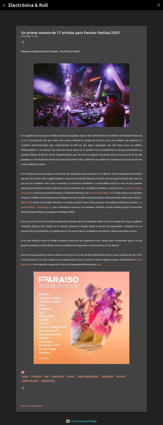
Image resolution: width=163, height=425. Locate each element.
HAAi (46, 377)
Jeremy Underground (88, 377)
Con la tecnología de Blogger (81, 421)
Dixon (25, 377)
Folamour (36, 377)
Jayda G (70, 377)
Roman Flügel (47, 381)
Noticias (121, 377)
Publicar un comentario (31, 406)
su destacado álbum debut (102, 193)
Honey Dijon (58, 377)
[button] (23, 42)
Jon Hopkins (107, 377)
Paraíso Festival (30, 381)
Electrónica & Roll (28, 5)
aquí (98, 264)
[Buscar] (159, 5)
